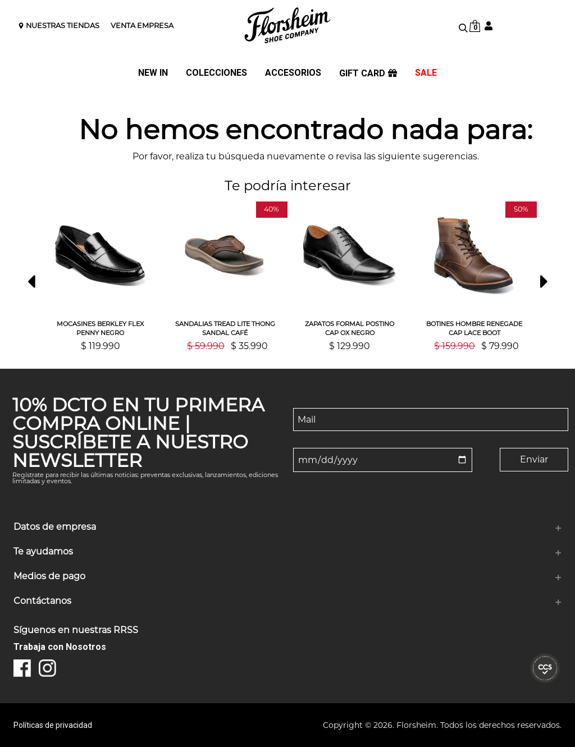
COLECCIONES (216, 73)
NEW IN (153, 73)
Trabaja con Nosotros (59, 646)
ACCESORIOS (293, 73)
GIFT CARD (368, 73)
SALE (426, 73)
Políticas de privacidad (52, 725)
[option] (100, 276)
